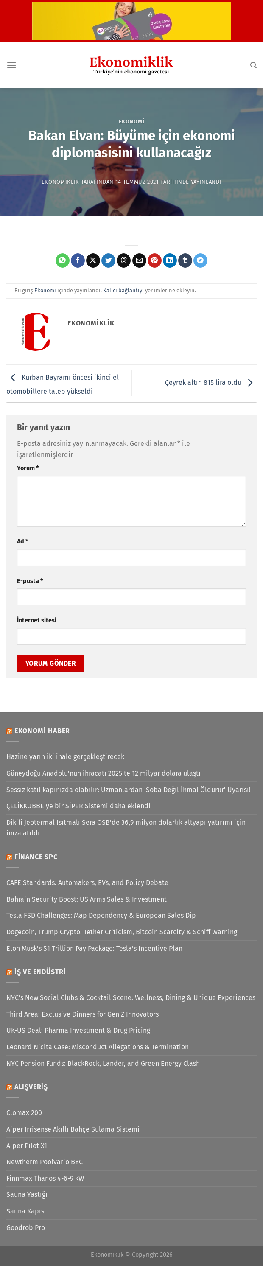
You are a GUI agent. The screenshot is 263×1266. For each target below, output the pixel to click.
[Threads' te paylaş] (124, 260)
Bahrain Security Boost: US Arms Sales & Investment (86, 899)
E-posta (30, 581)
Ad (22, 541)
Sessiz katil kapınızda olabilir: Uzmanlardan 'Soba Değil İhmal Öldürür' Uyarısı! (128, 790)
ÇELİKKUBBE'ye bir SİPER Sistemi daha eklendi (78, 806)
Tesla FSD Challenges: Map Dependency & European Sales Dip (101, 915)
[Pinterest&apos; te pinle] (155, 260)
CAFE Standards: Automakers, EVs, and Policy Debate (87, 883)
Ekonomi (132, 121)
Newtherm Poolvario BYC (44, 1162)
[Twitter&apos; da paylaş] (108, 260)
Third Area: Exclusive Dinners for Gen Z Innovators (82, 1014)
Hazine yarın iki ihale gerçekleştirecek (65, 757)
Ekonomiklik (60, 182)
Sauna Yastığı (27, 1194)
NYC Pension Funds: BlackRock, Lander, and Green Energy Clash (103, 1063)
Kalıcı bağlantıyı (123, 290)
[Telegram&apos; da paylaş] (200, 260)
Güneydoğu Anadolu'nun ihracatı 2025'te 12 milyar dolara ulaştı (103, 773)
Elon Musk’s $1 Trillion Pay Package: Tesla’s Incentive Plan (94, 948)
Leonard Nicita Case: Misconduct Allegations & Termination (97, 1047)
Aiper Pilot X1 (26, 1146)
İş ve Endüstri (40, 972)
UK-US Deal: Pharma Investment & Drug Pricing (78, 1030)
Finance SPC (36, 857)
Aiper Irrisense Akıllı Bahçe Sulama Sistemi (73, 1129)
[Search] (253, 65)
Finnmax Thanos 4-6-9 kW (45, 1178)
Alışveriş (31, 1087)
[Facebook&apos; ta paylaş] (78, 260)
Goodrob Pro (25, 1228)
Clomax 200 (24, 1113)
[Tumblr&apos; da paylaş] (185, 260)
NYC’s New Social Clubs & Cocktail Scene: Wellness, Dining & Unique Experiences (130, 998)
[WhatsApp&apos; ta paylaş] (63, 260)
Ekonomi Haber (42, 731)
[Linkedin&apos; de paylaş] (170, 260)
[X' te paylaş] (93, 260)
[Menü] (11, 65)
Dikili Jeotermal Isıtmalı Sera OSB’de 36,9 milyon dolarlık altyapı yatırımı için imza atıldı (126, 827)
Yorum (28, 468)
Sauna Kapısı (26, 1211)
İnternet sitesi (36, 620)
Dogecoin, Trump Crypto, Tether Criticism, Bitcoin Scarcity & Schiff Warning (121, 932)
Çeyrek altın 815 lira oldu (211, 383)
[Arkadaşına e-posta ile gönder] (139, 260)
